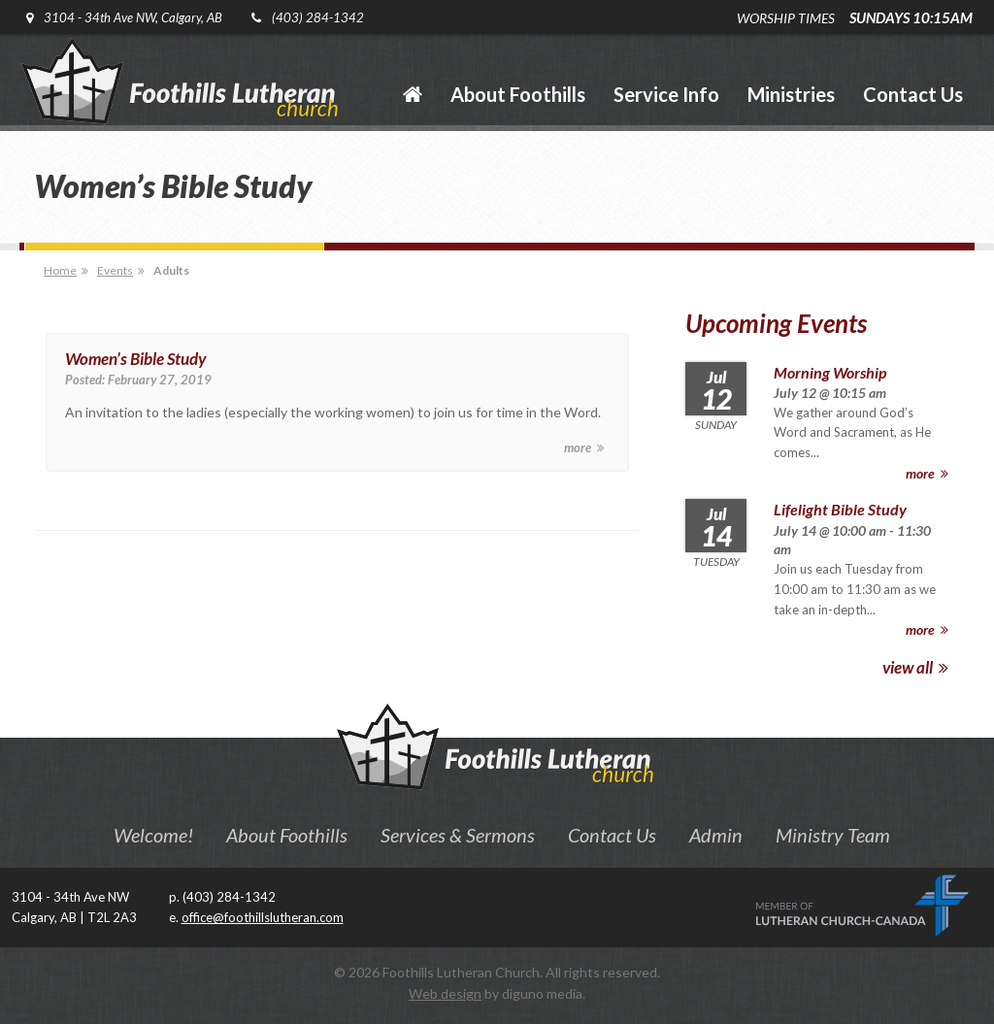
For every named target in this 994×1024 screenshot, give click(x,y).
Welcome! (153, 834)
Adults (171, 270)
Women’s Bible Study (135, 358)
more (584, 447)
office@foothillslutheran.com (263, 917)
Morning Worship (830, 372)
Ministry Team (833, 834)
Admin (716, 834)
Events (115, 270)
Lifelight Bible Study (840, 509)
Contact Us (612, 834)
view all (915, 667)
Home (60, 270)
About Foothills (287, 834)
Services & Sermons (458, 834)
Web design (445, 993)
